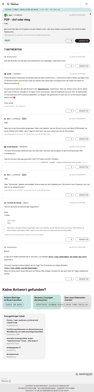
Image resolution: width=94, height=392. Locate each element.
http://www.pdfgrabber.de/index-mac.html (68, 257)
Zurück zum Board (14, 305)
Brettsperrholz (13, 354)
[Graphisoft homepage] (84, 374)
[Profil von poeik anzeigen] (9, 74)
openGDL (52, 162)
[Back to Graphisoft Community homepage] (13, 4)
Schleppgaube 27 (14, 348)
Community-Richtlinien (66, 388)
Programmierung (12, 325)
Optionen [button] (88, 10)
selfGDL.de (44, 162)
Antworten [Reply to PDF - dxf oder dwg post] (83, 41)
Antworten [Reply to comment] (83, 66)
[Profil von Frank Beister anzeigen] (12, 147)
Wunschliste (43, 89)
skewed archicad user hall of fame (69, 162)
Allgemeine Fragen (13, 343)
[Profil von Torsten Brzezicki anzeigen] (14, 203)
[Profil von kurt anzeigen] (10, 15)
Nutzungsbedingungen (47, 388)
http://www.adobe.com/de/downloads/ (21, 268)
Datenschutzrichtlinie (27, 388)
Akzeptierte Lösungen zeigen (49, 305)
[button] (67, 41)
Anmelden (90, 4)
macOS (7, 40)
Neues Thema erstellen (77, 305)
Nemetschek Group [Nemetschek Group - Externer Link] (61, 390)
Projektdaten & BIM (13, 334)
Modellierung (11, 350)
